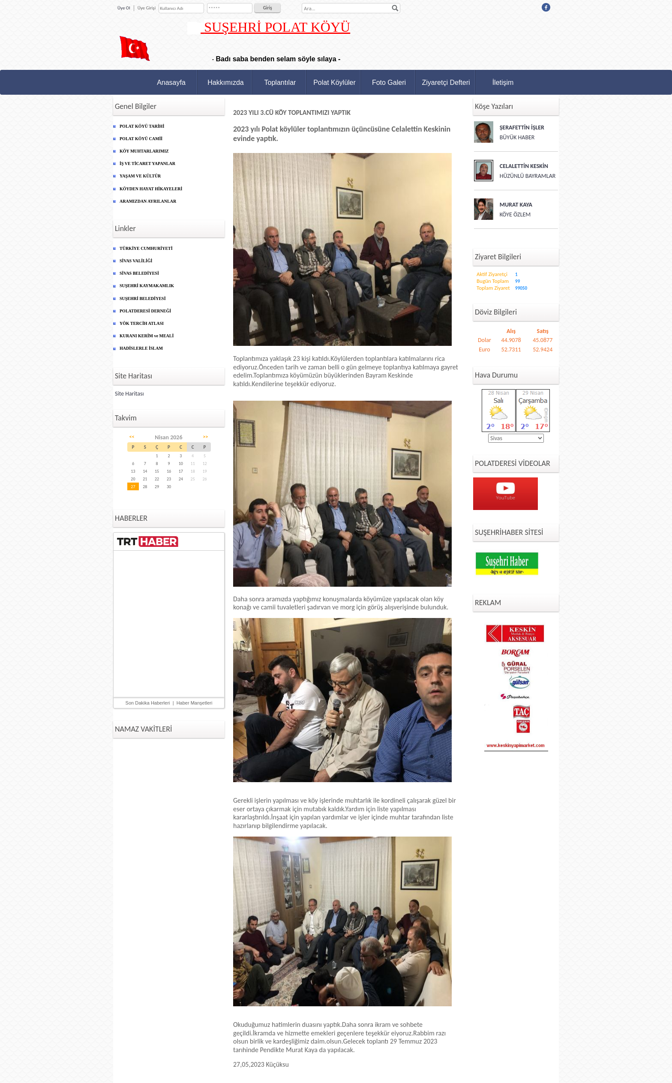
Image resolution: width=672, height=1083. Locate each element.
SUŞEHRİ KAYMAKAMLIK (147, 285)
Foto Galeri (389, 82)
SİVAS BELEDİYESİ (139, 273)
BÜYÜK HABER (517, 137)
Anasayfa (171, 82)
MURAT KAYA (516, 204)
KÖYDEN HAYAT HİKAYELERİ (151, 188)
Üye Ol (123, 8)
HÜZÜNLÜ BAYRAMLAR (528, 176)
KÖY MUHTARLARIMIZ (144, 151)
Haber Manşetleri (195, 702)
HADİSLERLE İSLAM (141, 348)
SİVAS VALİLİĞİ (136, 260)
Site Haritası (129, 393)
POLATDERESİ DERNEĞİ (145, 311)
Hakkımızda (225, 82)
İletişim (503, 82)
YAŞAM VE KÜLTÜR (140, 176)
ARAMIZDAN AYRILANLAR (148, 201)
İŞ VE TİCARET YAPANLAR (147, 163)
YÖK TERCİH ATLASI (142, 323)
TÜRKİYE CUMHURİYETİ (146, 248)
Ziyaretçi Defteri (446, 82)
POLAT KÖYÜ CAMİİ (141, 138)
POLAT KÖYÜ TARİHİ (142, 126)
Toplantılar (280, 82)
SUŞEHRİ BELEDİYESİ (143, 298)
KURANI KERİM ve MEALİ (147, 335)
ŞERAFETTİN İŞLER (522, 127)
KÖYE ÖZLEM (515, 214)
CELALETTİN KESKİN (524, 166)
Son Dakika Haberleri (148, 702)
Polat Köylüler (334, 82)
